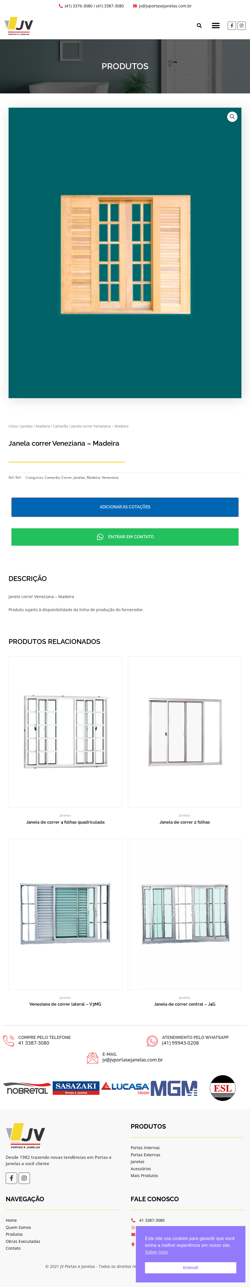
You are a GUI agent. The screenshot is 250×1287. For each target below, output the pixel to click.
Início (13, 426)
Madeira (43, 426)
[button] (198, 25)
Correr (66, 477)
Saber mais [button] (156, 1252)
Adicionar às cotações (125, 507)
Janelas (27, 426)
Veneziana (110, 477)
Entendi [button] (190, 1267)
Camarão (60, 426)
